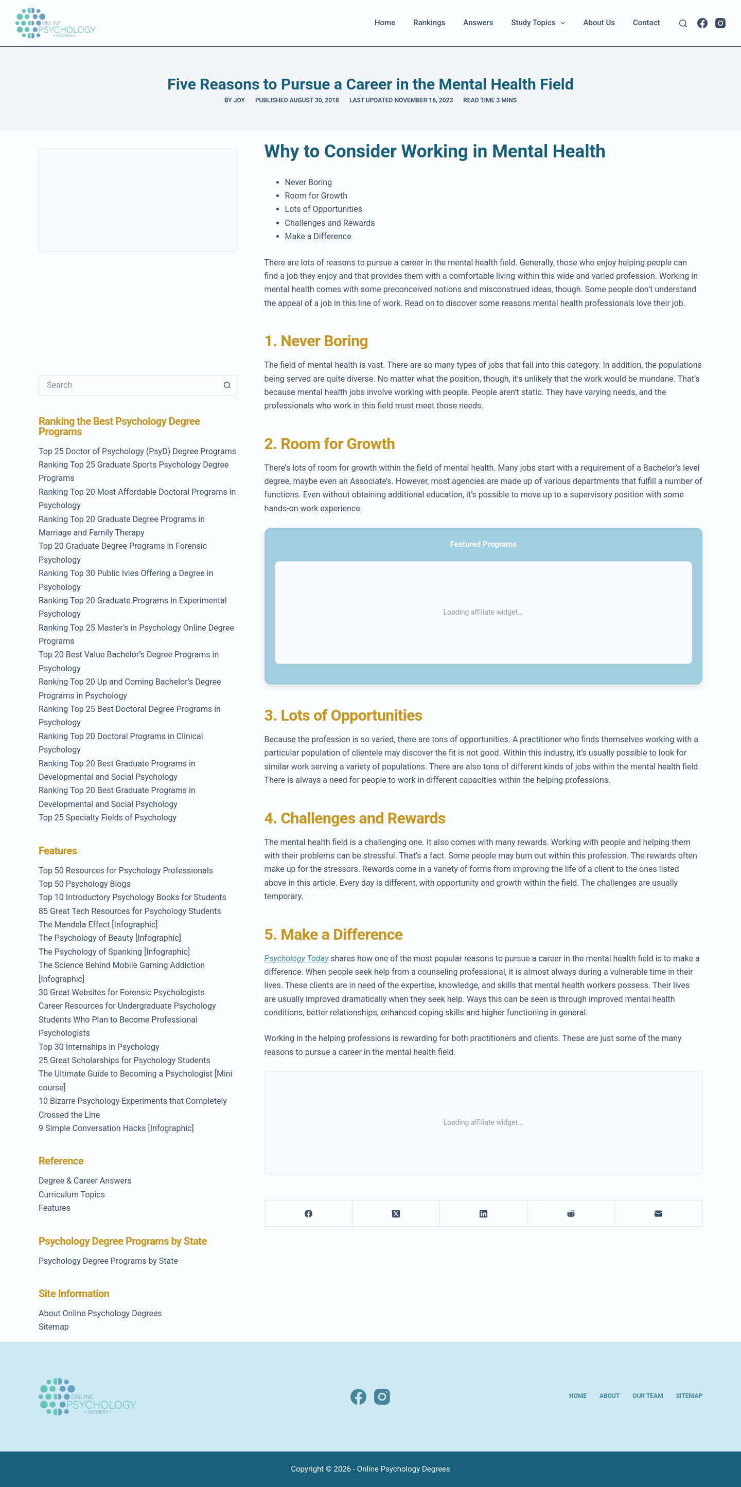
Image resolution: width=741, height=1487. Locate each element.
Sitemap (54, 1327)
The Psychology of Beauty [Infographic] (110, 938)
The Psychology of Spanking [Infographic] (114, 952)
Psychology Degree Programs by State (108, 1261)
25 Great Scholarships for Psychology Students (124, 1060)
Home (385, 22)
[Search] (683, 23)
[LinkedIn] (483, 1214)
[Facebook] (702, 23)
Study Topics (540, 23)
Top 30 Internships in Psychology (99, 1047)
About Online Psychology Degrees (100, 1313)
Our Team (647, 1396)
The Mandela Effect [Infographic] (98, 924)
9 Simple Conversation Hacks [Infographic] (116, 1128)
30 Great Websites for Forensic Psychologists (122, 992)
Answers (478, 22)
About (609, 1396)
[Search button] (227, 385)
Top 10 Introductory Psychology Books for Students (132, 897)
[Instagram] (720, 23)
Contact (646, 22)
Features (54, 1208)
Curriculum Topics (72, 1194)
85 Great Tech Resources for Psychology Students (130, 911)
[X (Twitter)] (396, 1214)
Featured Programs (483, 544)
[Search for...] (128, 385)
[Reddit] (571, 1214)
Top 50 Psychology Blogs (85, 884)
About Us (599, 22)
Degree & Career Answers (85, 1181)
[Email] (658, 1214)
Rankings (429, 22)
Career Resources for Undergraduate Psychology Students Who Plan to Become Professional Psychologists (127, 1019)
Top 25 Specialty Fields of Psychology (108, 817)
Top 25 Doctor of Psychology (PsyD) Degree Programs (137, 451)
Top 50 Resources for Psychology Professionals (126, 870)
